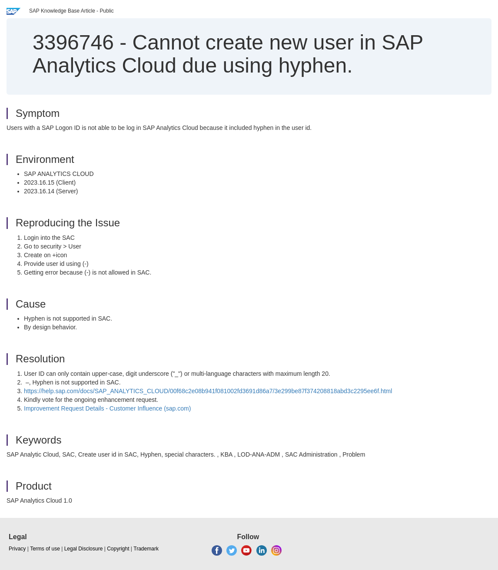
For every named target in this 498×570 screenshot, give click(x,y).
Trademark (146, 549)
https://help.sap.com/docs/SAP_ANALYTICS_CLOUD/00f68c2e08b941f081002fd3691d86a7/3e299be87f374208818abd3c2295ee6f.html (208, 391)
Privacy (17, 549)
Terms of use (45, 549)
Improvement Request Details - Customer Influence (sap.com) (107, 408)
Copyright (118, 549)
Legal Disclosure (83, 549)
